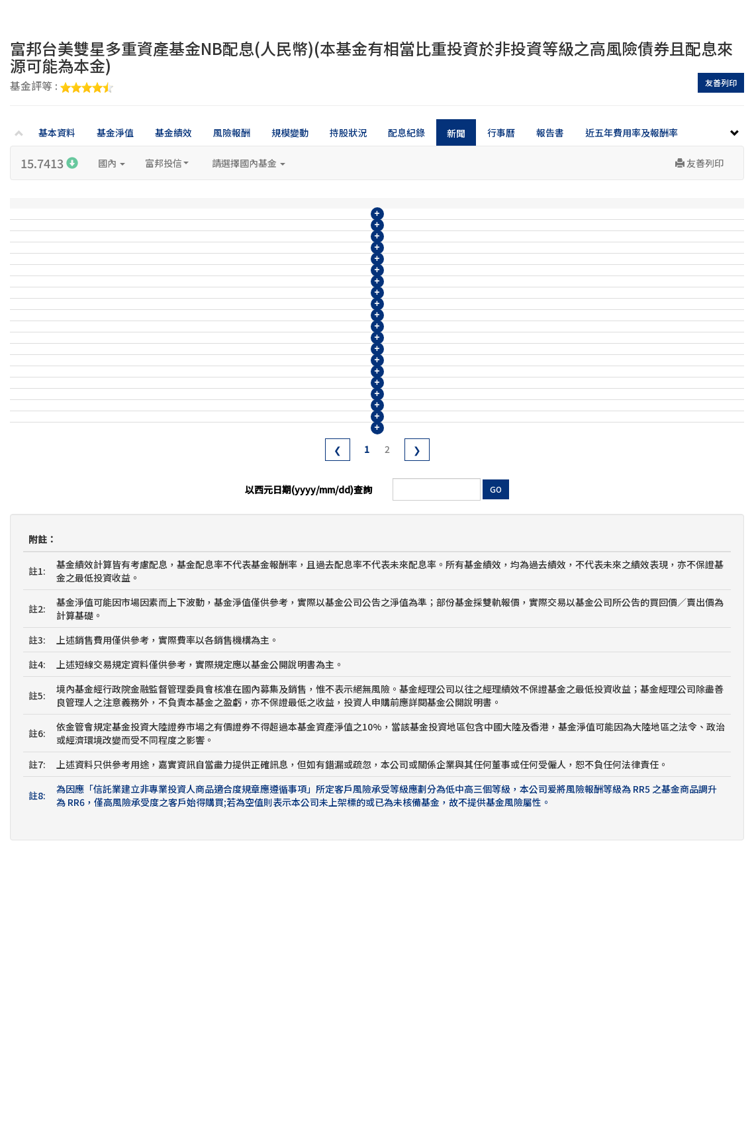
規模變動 (289, 132)
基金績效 (173, 132)
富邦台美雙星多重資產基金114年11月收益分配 (278, 331)
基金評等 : (61, 87)
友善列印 (721, 82)
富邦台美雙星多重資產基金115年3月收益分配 (275, 233)
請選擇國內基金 (248, 163)
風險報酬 (231, 132)
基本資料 (56, 132)
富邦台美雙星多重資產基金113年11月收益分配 (278, 625)
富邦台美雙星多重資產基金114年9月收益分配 (275, 380)
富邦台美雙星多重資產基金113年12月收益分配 (278, 601)
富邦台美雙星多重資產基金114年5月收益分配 (275, 478)
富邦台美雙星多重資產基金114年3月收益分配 (275, 527)
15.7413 (49, 163)
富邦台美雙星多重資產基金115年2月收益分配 (275, 258)
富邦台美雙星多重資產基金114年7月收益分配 (275, 429)
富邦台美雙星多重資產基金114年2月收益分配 (275, 552)
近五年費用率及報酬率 (631, 132)
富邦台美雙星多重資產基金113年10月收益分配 (278, 650)
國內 (111, 163)
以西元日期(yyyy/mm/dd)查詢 (308, 767)
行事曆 (501, 132)
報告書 (550, 132)
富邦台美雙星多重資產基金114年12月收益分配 (278, 307)
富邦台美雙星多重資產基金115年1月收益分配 (275, 282)
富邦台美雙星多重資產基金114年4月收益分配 (275, 503)
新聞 (456, 133)
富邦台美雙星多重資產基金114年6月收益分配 (275, 454)
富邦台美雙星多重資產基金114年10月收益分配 (278, 356)
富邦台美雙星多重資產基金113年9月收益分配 (275, 674)
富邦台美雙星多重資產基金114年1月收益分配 (275, 576)
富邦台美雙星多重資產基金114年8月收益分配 (275, 405)
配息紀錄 (406, 132)
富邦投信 (167, 163)
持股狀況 (348, 132)
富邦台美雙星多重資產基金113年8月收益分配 (275, 699)
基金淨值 (115, 132)
